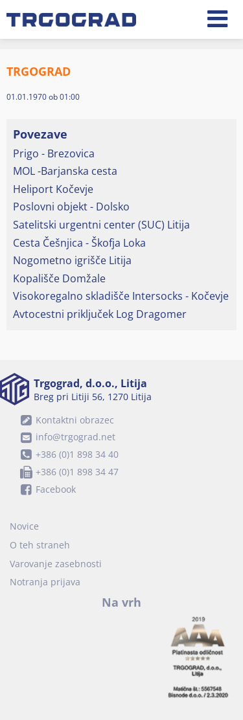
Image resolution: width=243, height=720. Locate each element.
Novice (24, 526)
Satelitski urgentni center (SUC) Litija (101, 225)
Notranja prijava (45, 582)
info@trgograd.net (65, 437)
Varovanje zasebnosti (56, 563)
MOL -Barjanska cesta (65, 171)
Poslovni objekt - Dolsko (71, 206)
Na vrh (121, 602)
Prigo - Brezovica (54, 153)
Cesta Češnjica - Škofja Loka (79, 243)
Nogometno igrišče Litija (72, 260)
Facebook (46, 489)
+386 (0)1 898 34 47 (67, 472)
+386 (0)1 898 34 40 (67, 454)
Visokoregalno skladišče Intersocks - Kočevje (121, 296)
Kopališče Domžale (59, 278)
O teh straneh (40, 545)
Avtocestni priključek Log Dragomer (100, 314)
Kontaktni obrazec (65, 420)
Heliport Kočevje (53, 189)
